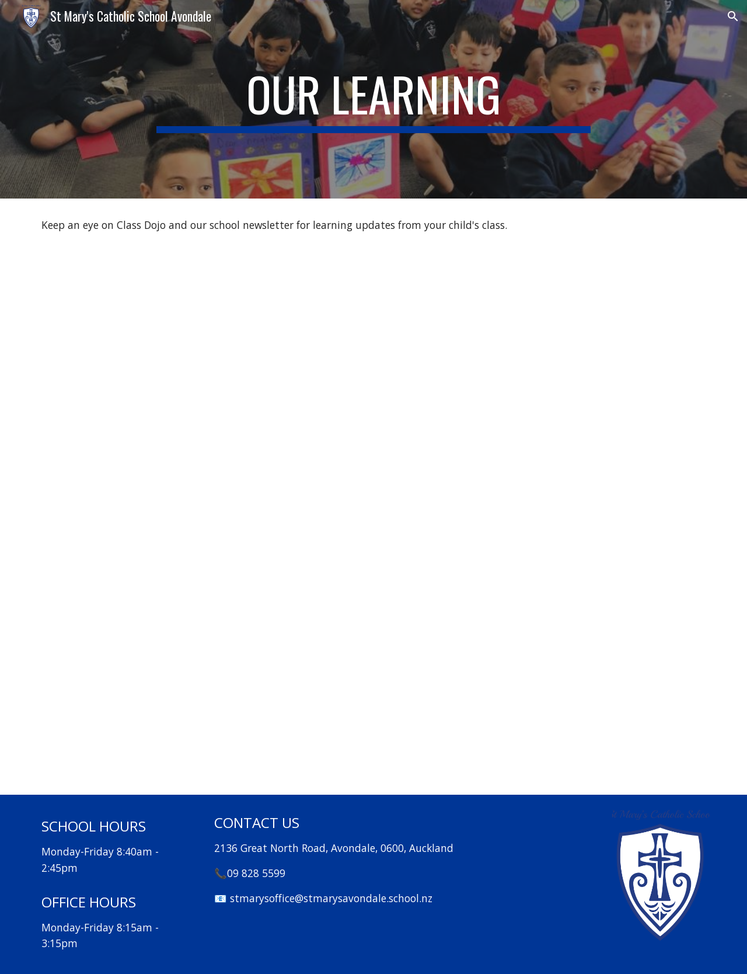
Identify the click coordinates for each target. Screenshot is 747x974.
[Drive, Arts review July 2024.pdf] (546, 388)
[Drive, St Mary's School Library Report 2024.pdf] (201, 659)
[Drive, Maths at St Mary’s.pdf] (201, 388)
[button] (733, 16)
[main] (373, 99)
